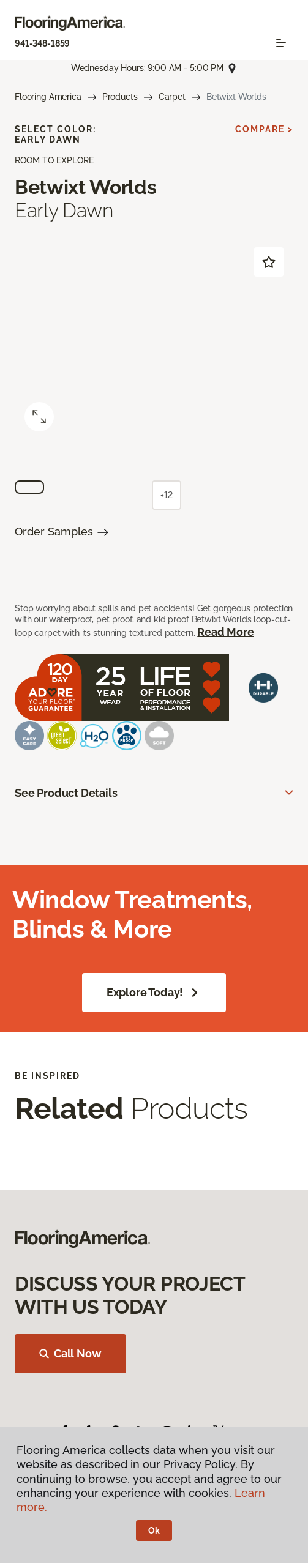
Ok (154, 1530)
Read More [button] (225, 631)
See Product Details (66, 792)
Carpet (172, 97)
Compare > (264, 129)
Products (120, 97)
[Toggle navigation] (281, 43)
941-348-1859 (42, 43)
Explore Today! (154, 992)
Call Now (70, 1353)
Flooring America (48, 97)
